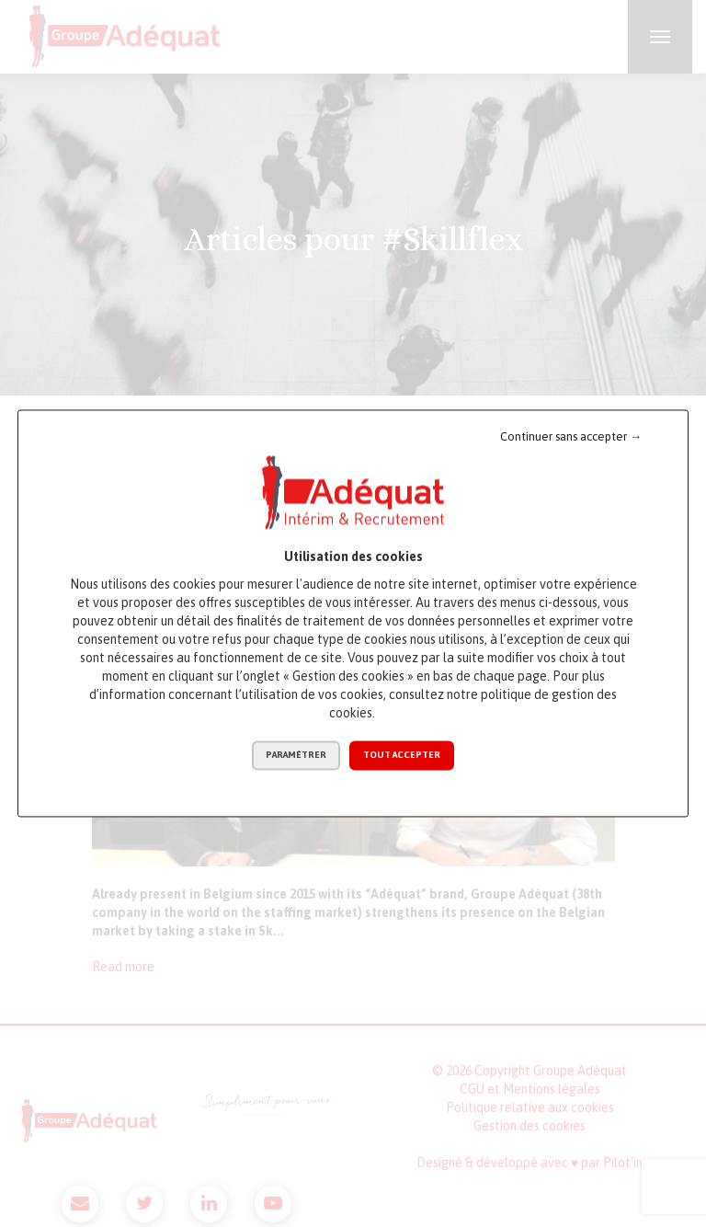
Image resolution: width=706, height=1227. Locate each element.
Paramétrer (296, 756)
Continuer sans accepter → (571, 436)
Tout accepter (401, 756)
